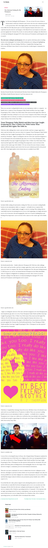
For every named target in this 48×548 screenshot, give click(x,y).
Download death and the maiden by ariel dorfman (13, 100)
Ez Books (5, 546)
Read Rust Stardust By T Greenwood (23, 536)
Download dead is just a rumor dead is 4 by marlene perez (15, 104)
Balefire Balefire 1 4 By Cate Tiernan (17, 531)
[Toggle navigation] (42, 2)
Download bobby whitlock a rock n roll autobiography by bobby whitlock (18, 102)
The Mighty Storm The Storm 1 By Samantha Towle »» (35, 498)
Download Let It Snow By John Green (23, 525)
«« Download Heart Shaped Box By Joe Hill (9, 498)
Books (6, 7)
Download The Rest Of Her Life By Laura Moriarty (19, 509)
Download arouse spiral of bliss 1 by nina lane (12, 98)
